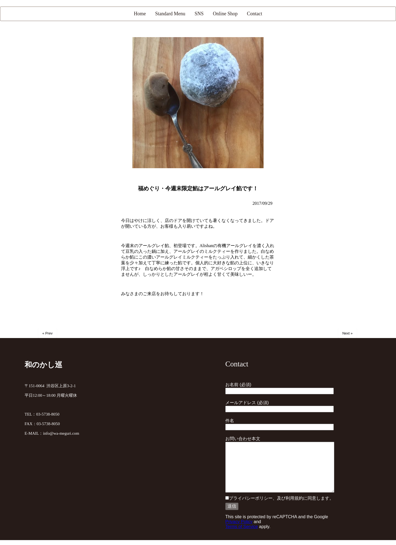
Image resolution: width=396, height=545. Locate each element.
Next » (347, 333)
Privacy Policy (239, 521)
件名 (279, 423)
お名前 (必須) (279, 387)
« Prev (47, 333)
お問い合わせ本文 (279, 464)
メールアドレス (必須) (279, 405)
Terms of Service (241, 526)
